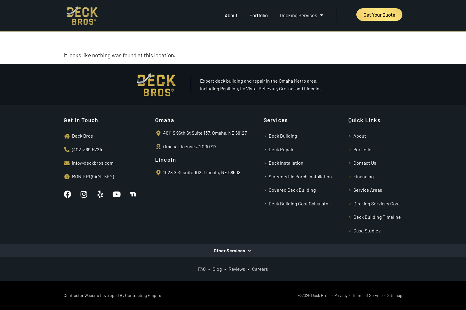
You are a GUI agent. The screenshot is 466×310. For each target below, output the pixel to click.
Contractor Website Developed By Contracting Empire (112, 295)
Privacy (340, 295)
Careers (260, 269)
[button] (233, 250)
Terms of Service (367, 295)
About (231, 15)
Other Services (229, 250)
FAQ (202, 269)
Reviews (237, 269)
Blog (217, 269)
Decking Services (301, 15)
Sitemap (394, 295)
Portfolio (258, 15)
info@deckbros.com (93, 163)
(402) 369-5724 (87, 149)
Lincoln (165, 159)
